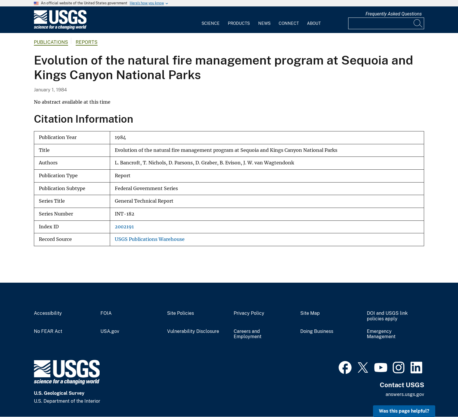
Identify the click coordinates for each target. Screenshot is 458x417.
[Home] (60, 28)
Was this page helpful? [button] (404, 411)
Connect (289, 23)
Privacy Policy (249, 313)
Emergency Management (381, 334)
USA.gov (109, 331)
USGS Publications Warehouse (150, 239)
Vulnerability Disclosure (193, 331)
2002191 (124, 227)
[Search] (418, 23)
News (264, 23)
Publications (51, 42)
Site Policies (180, 313)
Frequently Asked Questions (393, 14)
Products (239, 23)
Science (211, 23)
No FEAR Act (48, 331)
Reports (87, 42)
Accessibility (48, 313)
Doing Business (316, 331)
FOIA (106, 313)
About (314, 23)
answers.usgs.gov (405, 394)
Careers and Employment (247, 334)
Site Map (310, 313)
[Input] (386, 23)
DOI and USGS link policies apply (387, 316)
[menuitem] (210, 20)
